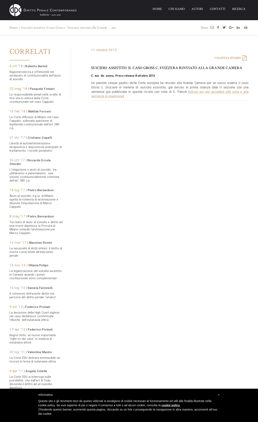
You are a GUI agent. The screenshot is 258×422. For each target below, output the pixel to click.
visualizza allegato (227, 58)
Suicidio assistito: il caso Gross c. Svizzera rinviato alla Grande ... (65, 27)
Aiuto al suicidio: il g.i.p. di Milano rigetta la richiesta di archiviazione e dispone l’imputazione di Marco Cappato (33, 199)
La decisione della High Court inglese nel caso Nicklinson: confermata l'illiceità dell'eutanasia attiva (34, 314)
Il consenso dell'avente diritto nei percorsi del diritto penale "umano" (32, 293)
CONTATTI (218, 9)
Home (13, 27)
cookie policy (170, 405)
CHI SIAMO (177, 9)
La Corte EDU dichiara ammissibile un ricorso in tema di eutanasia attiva (34, 357)
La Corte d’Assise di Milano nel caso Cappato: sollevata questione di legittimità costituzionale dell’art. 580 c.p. (34, 120)
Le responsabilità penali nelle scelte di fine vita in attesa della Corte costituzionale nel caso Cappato (35, 96)
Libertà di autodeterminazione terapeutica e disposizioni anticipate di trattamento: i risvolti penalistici (35, 145)
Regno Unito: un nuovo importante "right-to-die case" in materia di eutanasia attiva (32, 336)
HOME (157, 9)
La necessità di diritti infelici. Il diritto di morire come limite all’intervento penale (35, 250)
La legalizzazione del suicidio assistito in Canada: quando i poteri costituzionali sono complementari (35, 272)
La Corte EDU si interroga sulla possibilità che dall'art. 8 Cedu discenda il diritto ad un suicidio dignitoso (30, 380)
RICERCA (239, 9)
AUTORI (197, 9)
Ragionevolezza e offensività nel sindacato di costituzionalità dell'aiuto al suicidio (35, 73)
